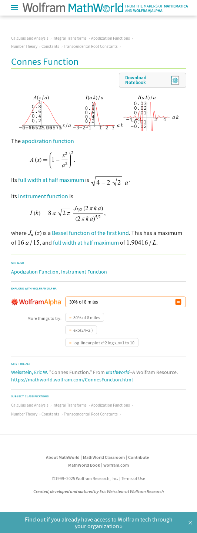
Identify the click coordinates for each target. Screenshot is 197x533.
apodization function (48, 141)
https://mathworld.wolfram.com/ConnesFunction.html (72, 379)
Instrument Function (84, 271)
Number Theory (24, 46)
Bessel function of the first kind (90, 232)
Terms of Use (133, 478)
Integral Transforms (70, 38)
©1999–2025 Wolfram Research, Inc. (85, 478)
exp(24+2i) (83, 330)
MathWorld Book (84, 465)
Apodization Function (35, 271)
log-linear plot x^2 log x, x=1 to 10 (103, 342)
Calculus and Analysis (30, 38)
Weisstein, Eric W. (29, 372)
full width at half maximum (51, 179)
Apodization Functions (110, 38)
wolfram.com (116, 465)
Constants (50, 46)
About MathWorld (63, 457)
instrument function (43, 196)
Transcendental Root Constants (91, 46)
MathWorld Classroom (104, 457)
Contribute (138, 457)
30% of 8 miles (86, 317)
